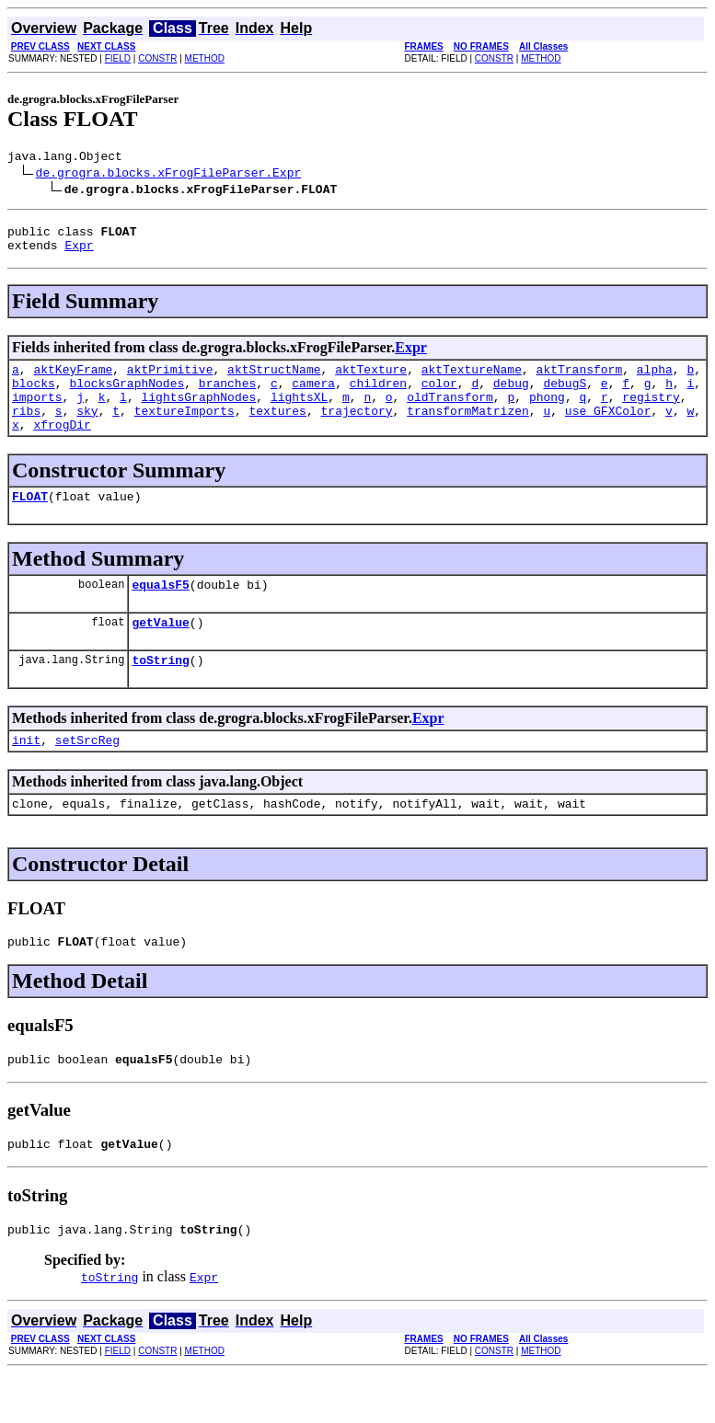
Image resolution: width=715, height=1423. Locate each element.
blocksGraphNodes (126, 396)
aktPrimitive (170, 380)
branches (227, 396)
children (378, 396)
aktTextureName (471, 380)
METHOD (205, 58)
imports (37, 413)
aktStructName (273, 380)
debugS (564, 396)
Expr (78, 253)
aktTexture (371, 380)
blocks (33, 396)
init (26, 775)
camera (313, 396)
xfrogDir (61, 446)
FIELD (118, 58)
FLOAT (30, 520)
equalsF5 (160, 611)
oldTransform (450, 413)
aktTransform (579, 380)
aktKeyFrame (72, 380)
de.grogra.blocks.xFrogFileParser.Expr (169, 174)
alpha (655, 380)
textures (277, 429)
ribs (26, 429)
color (439, 396)
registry (650, 413)
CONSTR (157, 58)
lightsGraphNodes (198, 413)
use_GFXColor (608, 429)
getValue (160, 652)
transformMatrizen (468, 429)
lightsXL (299, 413)
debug (511, 396)
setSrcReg (87, 775)
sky (87, 429)
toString (160, 692)
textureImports (184, 429)
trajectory (357, 429)
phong (547, 413)
